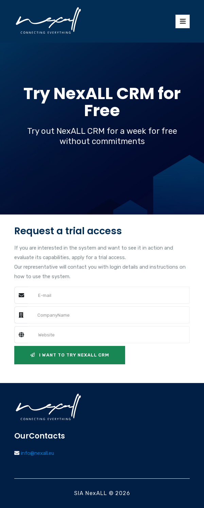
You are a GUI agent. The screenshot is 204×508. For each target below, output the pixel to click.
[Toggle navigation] (182, 21)
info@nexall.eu (37, 453)
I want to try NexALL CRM (69, 355)
